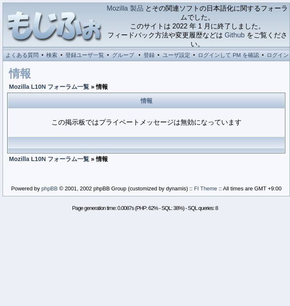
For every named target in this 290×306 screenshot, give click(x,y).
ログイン (278, 55)
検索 (51, 55)
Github (235, 35)
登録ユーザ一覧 (84, 55)
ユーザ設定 (176, 55)
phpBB (49, 188)
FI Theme (205, 188)
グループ (123, 55)
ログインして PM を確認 (228, 55)
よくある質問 (22, 55)
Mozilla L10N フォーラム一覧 (49, 86)
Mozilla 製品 (125, 8)
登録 (149, 55)
